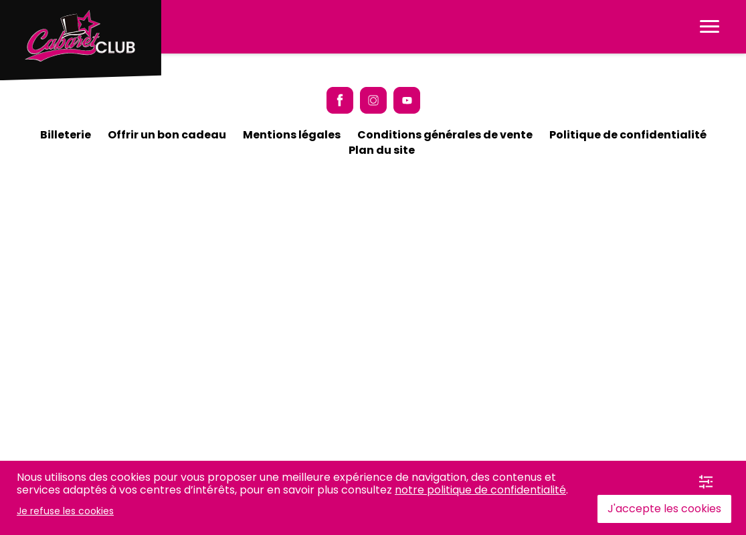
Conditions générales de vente (445, 134)
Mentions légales (292, 134)
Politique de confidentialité (628, 134)
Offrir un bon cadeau (167, 134)
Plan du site (382, 150)
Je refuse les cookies (65, 511)
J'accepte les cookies (664, 508)
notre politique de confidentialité (480, 490)
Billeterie (65, 134)
